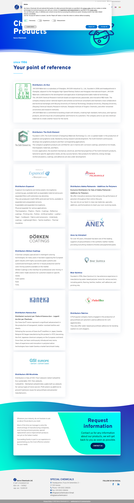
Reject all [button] (91, 26)
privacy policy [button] (87, 8)
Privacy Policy (48, 501)
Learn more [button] (30, 26)
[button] (109, 4)
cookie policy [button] (93, 10)
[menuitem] (115, 9)
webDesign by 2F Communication (80, 501)
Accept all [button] (104, 26)
